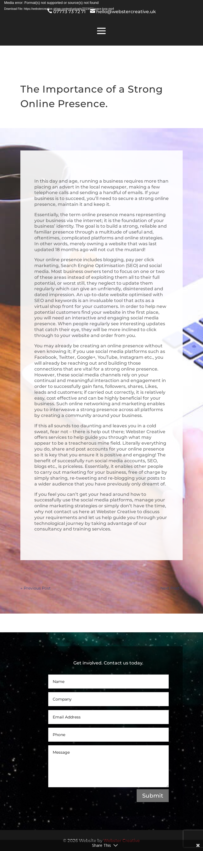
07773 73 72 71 (70, 11)
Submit (152, 795)
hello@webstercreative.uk (125, 11)
